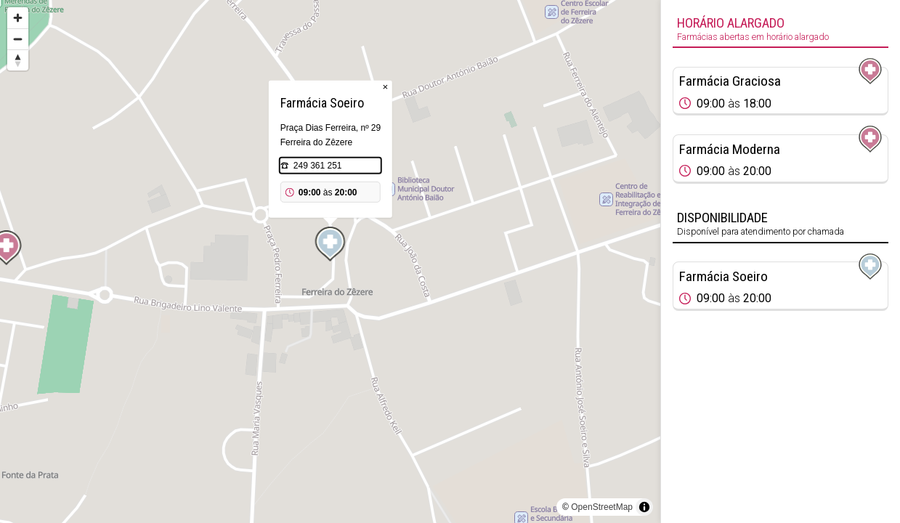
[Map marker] (330, 244)
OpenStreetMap (602, 507)
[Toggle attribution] (644, 507)
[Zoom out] (17, 38)
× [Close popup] (385, 86)
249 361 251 (317, 166)
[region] (330, 261)
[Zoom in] (17, 17)
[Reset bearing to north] (17, 59)
